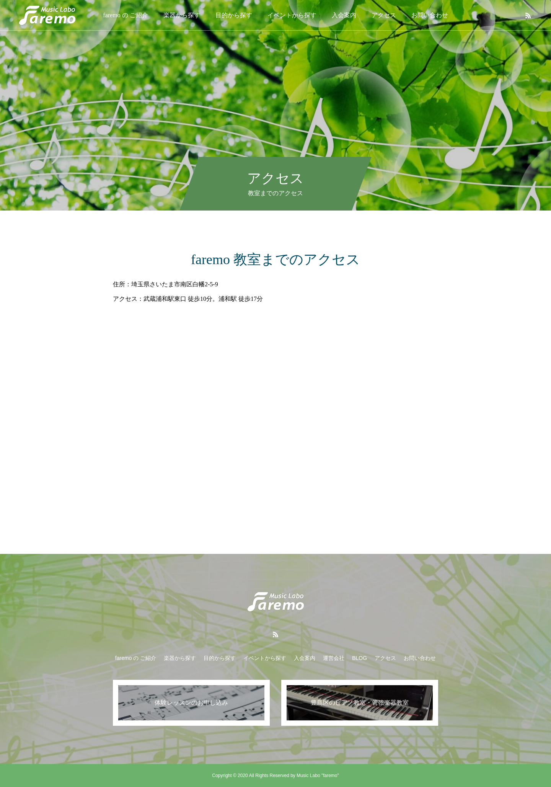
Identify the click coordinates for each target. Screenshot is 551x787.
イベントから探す (291, 15)
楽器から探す (181, 15)
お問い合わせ (429, 15)
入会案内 (344, 15)
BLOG (359, 658)
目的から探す (233, 15)
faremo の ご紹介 (125, 15)
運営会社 (333, 658)
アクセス (384, 15)
